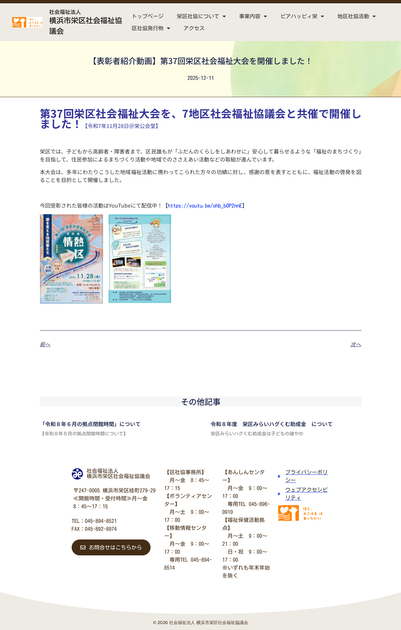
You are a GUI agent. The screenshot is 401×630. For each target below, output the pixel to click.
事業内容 (253, 16)
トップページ (148, 16)
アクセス (194, 28)
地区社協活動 (356, 16)
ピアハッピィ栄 (302, 16)
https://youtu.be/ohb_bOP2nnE (205, 205)
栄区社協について (201, 16)
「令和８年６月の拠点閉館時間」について (90, 424)
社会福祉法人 (65, 12)
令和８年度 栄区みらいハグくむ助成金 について (272, 424)
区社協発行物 (151, 28)
